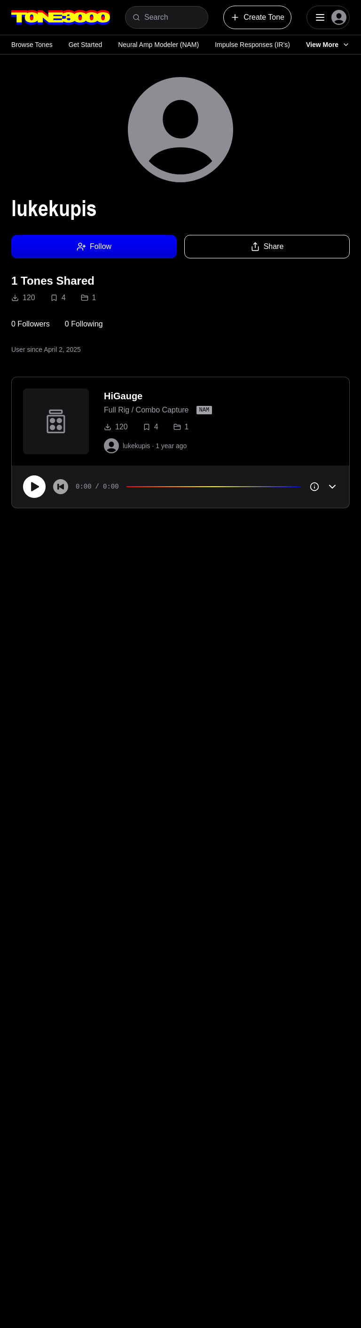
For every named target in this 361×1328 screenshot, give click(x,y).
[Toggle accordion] (332, 486)
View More (328, 44)
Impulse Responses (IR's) (252, 44)
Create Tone (257, 17)
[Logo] (60, 17)
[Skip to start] (60, 486)
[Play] (34, 486)
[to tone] (56, 421)
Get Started (85, 44)
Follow (94, 246)
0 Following (84, 324)
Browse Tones (32, 44)
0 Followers (30, 324)
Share (267, 246)
